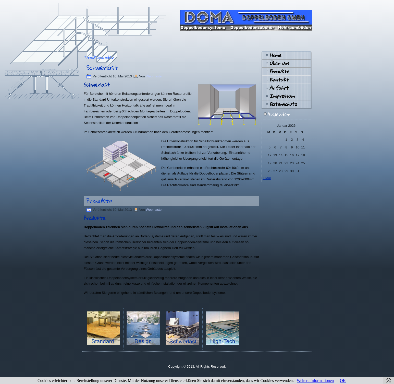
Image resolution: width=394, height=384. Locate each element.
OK (343, 380)
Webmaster (154, 76)
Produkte (100, 201)
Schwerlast (102, 67)
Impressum (281, 96)
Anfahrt (278, 87)
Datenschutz (283, 104)
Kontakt (279, 79)
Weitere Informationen (315, 380)
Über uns (279, 63)
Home (275, 55)
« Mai (267, 178)
